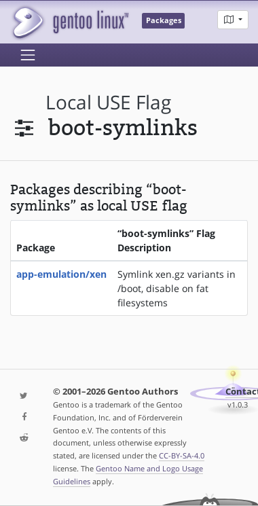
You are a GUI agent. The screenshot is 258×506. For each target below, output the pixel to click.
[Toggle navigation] (28, 55)
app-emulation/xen (61, 274)
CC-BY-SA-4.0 (181, 455)
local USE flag (108, 102)
